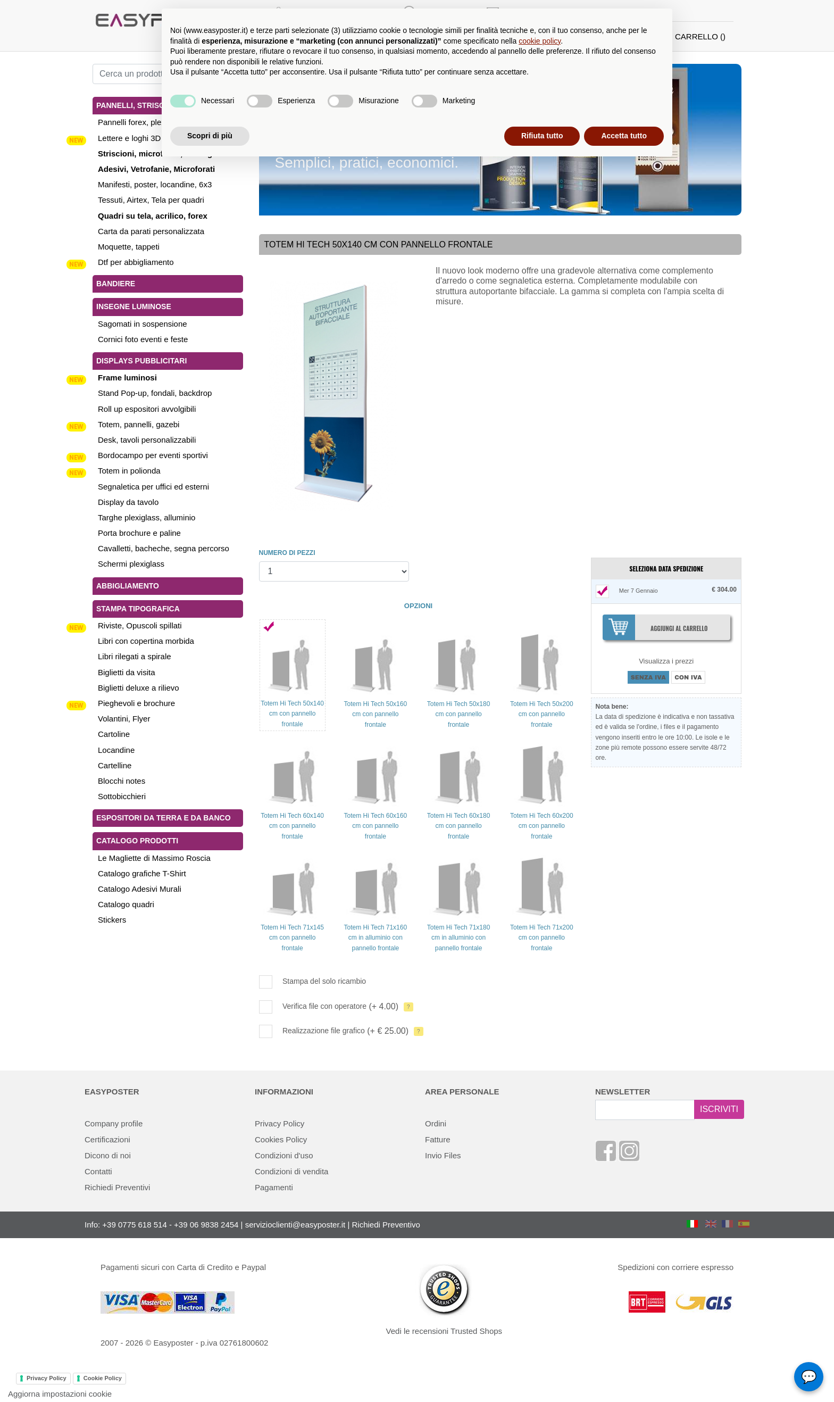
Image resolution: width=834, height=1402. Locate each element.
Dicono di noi (108, 1155)
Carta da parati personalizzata (151, 231)
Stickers (112, 919)
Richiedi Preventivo (386, 1224)
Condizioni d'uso (284, 1155)
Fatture (438, 1139)
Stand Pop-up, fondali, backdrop (155, 392)
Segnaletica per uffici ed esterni (153, 486)
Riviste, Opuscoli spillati (140, 625)
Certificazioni (107, 1139)
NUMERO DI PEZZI (287, 553)
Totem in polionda (129, 470)
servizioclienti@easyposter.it (295, 1224)
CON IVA (688, 677)
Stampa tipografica (138, 608)
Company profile (114, 1123)
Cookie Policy (103, 1378)
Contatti (98, 1171)
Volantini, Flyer (124, 718)
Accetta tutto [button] (624, 135)
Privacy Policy (279, 1123)
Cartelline (114, 765)
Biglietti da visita (126, 672)
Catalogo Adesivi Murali (139, 888)
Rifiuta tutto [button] (542, 135)
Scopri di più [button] (209, 135)
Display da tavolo (128, 502)
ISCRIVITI (719, 1109)
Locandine (116, 749)
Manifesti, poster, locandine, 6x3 (155, 184)
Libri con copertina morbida (146, 640)
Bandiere (115, 283)
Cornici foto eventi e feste (143, 339)
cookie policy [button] (540, 41)
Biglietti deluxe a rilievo (138, 687)
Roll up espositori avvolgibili (147, 408)
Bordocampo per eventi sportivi (153, 455)
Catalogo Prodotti (137, 840)
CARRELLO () (700, 36)
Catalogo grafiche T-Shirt (142, 873)
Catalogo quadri (126, 904)
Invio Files (443, 1155)
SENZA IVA (648, 677)
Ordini (435, 1123)
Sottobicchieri (122, 796)
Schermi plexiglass (131, 563)
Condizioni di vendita (291, 1171)
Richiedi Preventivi (117, 1187)
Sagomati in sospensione (142, 323)
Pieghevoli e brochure (136, 703)
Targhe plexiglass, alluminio (146, 517)
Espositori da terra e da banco (163, 818)
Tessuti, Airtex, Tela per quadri (151, 199)
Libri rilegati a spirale (134, 656)
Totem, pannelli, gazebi (138, 424)
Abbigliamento (127, 586)
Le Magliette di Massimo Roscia (154, 857)
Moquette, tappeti (129, 246)
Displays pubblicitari (141, 360)
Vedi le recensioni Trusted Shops (444, 1330)
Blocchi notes (121, 780)
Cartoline (114, 734)
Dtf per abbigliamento (136, 262)
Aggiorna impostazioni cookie (60, 1393)
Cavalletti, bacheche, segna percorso (163, 548)
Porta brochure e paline (139, 532)
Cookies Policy (281, 1139)
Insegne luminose (133, 306)
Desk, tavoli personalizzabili (147, 439)
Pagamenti (274, 1187)
